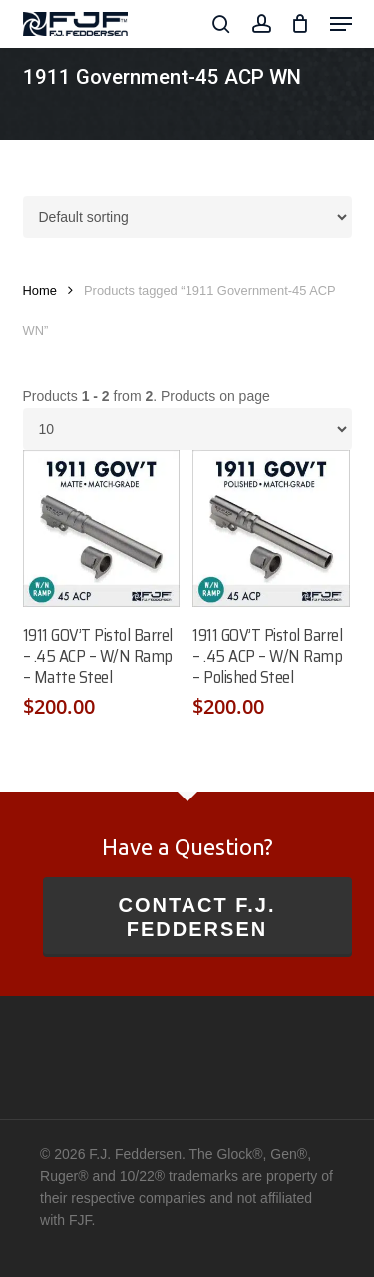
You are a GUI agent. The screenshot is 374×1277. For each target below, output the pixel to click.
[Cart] (300, 24)
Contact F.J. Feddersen (196, 917)
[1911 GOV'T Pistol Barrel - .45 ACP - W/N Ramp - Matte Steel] (102, 528)
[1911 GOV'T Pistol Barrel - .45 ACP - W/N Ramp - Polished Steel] (271, 528)
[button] (341, 24)
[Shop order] (187, 217)
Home (40, 290)
